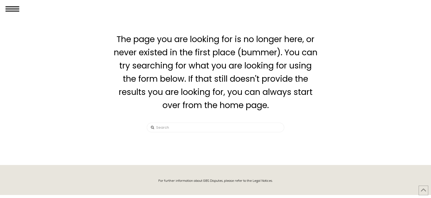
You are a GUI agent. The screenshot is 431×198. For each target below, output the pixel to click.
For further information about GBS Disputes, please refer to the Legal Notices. (215, 181)
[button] (12, 9)
